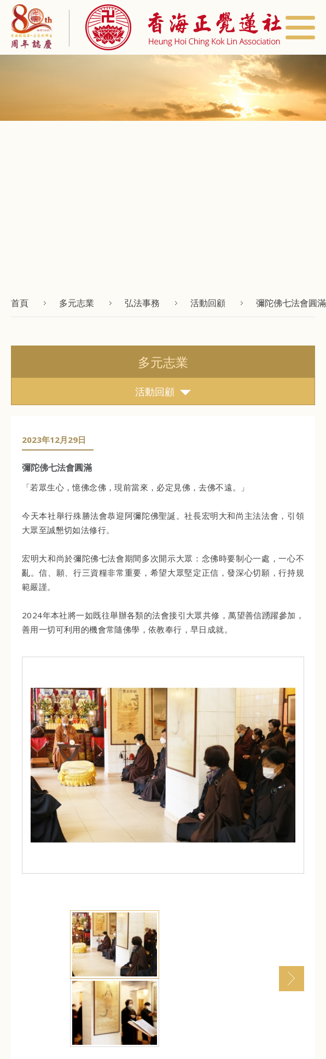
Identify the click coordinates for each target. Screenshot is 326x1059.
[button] (175, 27)
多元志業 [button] (76, 302)
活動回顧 (163, 391)
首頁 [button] (19, 302)
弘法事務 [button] (142, 302)
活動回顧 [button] (207, 302)
